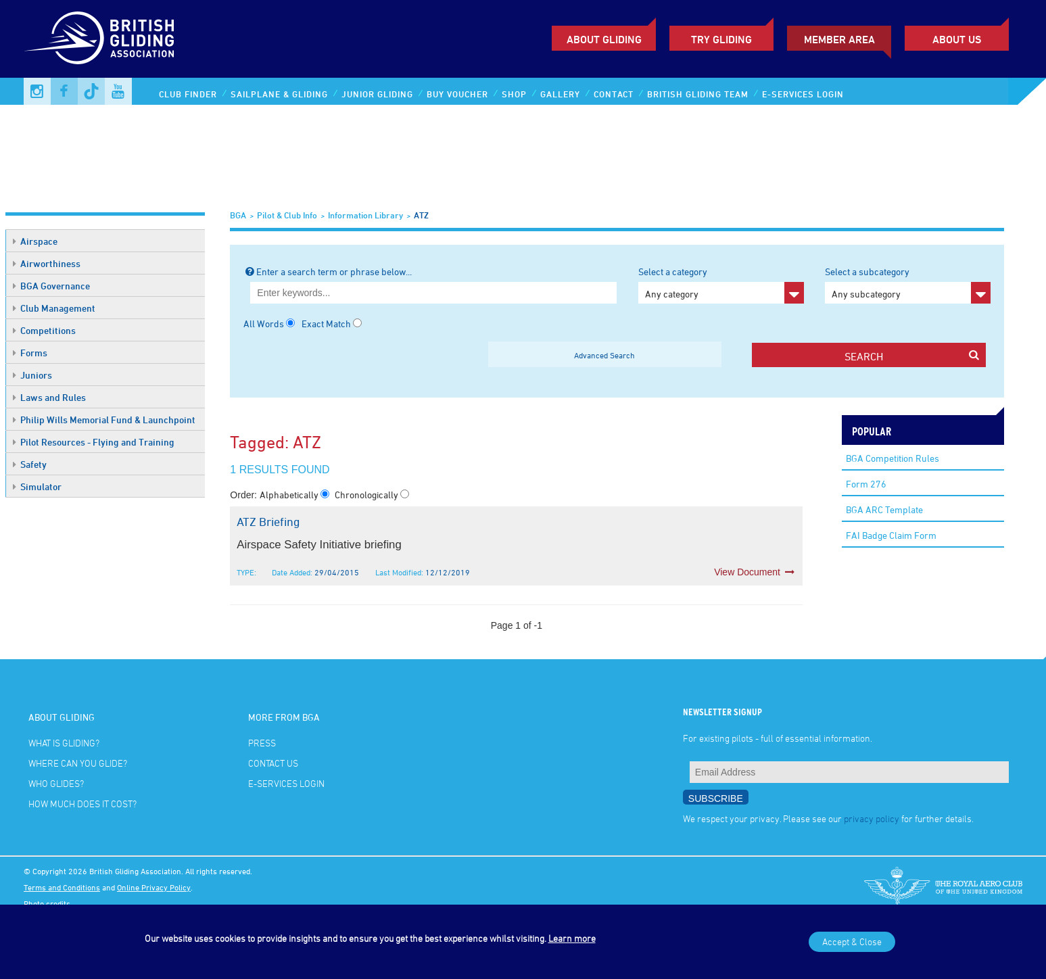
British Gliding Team (697, 94)
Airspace (35, 241)
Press (262, 742)
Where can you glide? (77, 763)
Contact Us (273, 763)
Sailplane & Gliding (279, 94)
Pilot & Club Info (287, 215)
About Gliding (604, 39)
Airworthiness (46, 263)
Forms (30, 352)
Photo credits (47, 903)
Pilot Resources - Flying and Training (93, 442)
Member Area (839, 39)
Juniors (32, 375)
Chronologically (367, 494)
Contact (614, 94)
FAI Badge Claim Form (891, 535)
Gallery (560, 94)
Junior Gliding (377, 94)
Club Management (54, 308)
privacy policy (871, 818)
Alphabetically (290, 494)
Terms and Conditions (62, 887)
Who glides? (56, 783)
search (912, 356)
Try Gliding (721, 39)
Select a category (721, 285)
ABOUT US (956, 39)
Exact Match (326, 323)
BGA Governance (51, 285)
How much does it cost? (82, 803)
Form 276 (866, 483)
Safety (30, 464)
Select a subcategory (908, 285)
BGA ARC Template (884, 509)
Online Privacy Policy (154, 887)
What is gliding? (63, 742)
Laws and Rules (49, 397)
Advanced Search (604, 355)
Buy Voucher (457, 94)
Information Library (365, 215)
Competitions (44, 330)
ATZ (421, 215)
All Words (263, 323)
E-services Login (803, 94)
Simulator (37, 486)
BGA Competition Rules (892, 458)
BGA (238, 215)
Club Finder (188, 94)
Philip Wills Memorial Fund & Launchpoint (104, 419)
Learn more (572, 938)
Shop (514, 94)
